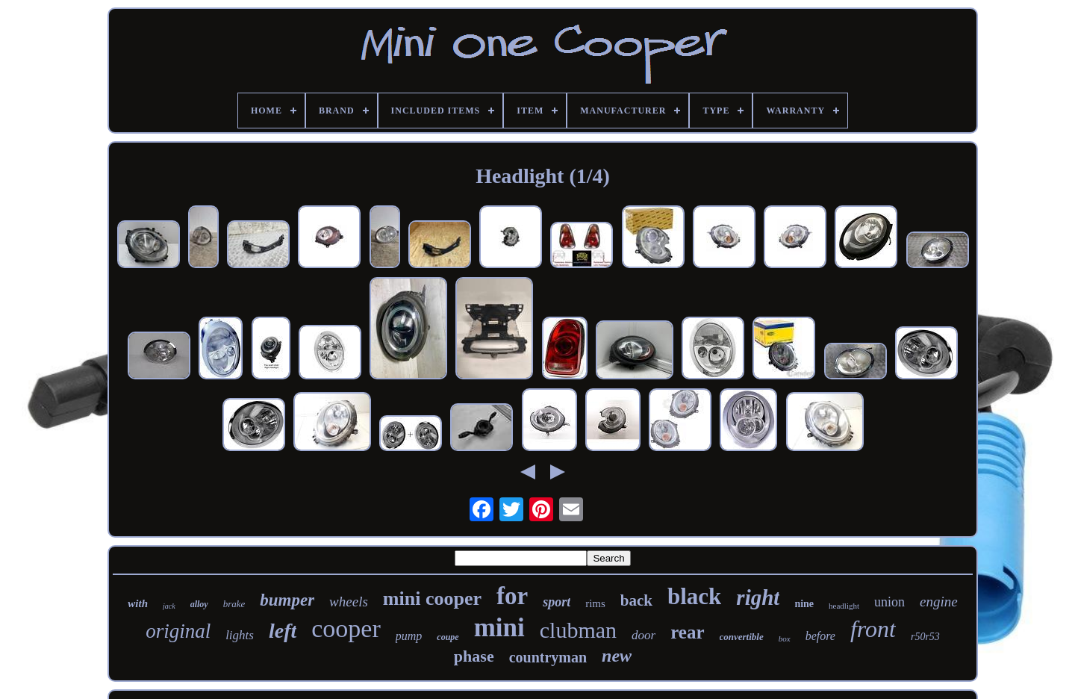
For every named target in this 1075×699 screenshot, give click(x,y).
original (178, 631)
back (636, 600)
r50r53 (925, 636)
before (820, 636)
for (512, 595)
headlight (844, 605)
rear (687, 632)
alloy (199, 604)
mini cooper (432, 598)
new (617, 655)
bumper (287, 600)
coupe (447, 637)
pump (409, 636)
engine (939, 601)
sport (556, 601)
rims (595, 603)
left (282, 630)
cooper (346, 628)
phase (474, 656)
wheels (348, 601)
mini (499, 627)
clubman (578, 630)
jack (169, 606)
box (785, 638)
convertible (742, 636)
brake (234, 603)
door (643, 635)
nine (804, 603)
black (694, 596)
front (873, 628)
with (138, 603)
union (889, 601)
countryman (548, 657)
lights (239, 635)
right (757, 597)
